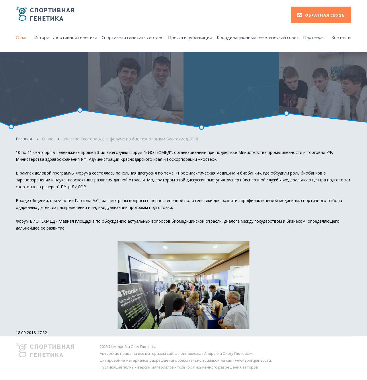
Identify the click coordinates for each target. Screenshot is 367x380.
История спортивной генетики (65, 37)
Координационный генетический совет (258, 37)
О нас (21, 37)
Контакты (341, 37)
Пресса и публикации (190, 37)
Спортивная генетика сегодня (132, 37)
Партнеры (314, 37)
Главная (24, 139)
